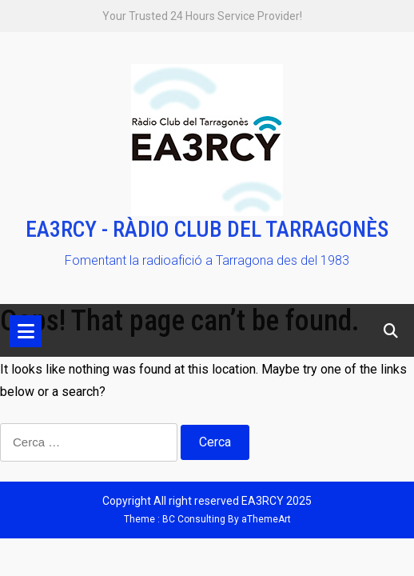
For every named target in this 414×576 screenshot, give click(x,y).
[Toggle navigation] (26, 331)
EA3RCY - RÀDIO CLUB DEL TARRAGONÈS (207, 229)
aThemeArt (266, 519)
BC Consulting (193, 519)
